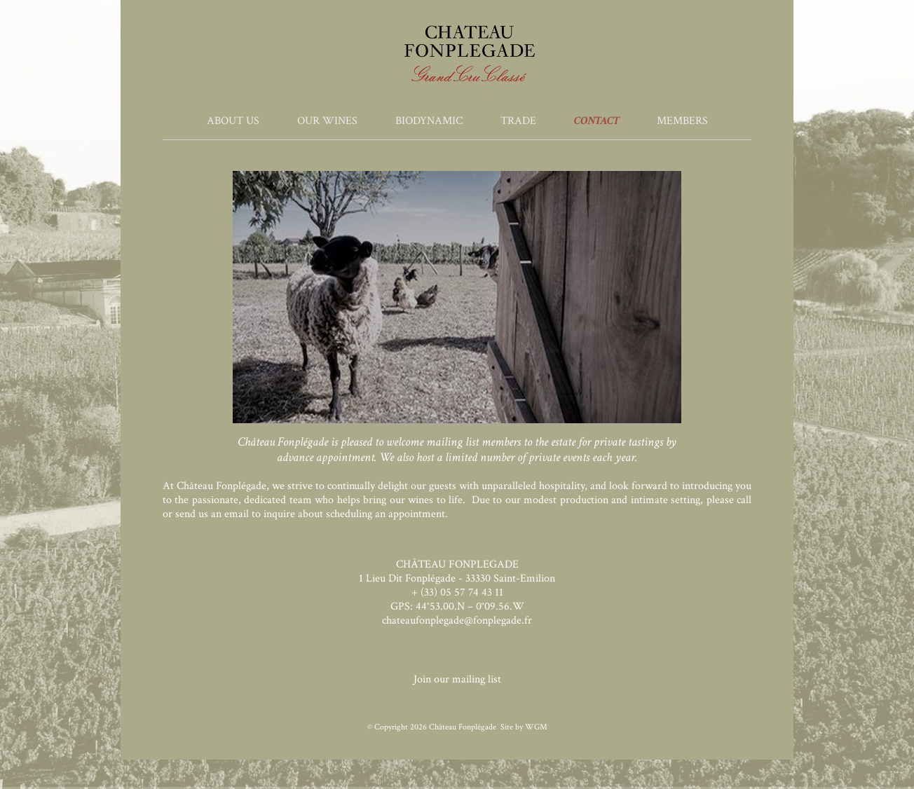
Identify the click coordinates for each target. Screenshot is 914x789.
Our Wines (327, 121)
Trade (518, 121)
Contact (596, 121)
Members (682, 121)
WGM (536, 727)
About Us (233, 121)
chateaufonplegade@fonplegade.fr (457, 620)
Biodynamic (429, 121)
